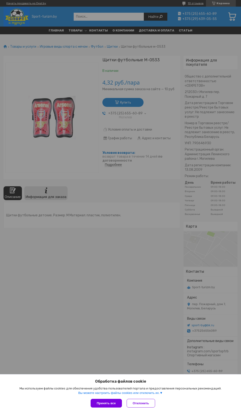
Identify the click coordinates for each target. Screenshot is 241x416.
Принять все (106, 403)
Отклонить (141, 403)
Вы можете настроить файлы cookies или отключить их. (119, 393)
